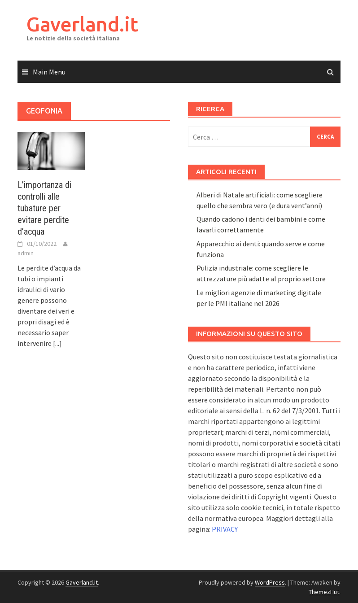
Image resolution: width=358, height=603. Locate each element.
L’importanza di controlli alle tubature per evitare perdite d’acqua (44, 208)
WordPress (270, 582)
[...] (57, 343)
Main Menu (49, 71)
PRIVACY (225, 528)
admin (25, 253)
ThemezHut (324, 592)
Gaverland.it (82, 24)
